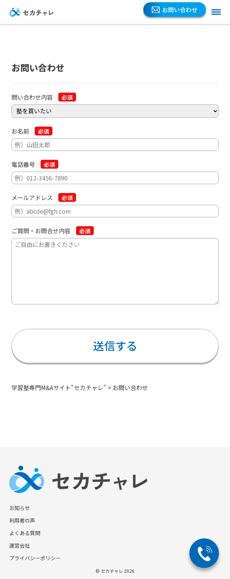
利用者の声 (22, 520)
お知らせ (19, 507)
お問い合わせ (175, 9)
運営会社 (19, 545)
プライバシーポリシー (35, 558)
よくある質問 (24, 533)
